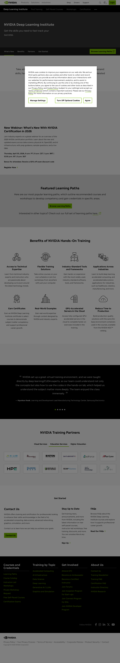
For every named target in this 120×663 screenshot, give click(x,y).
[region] (61, 86)
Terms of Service (35, 91)
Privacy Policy (37, 88)
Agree (87, 100)
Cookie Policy (52, 88)
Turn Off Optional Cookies (68, 100)
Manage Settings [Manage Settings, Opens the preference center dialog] (37, 100)
